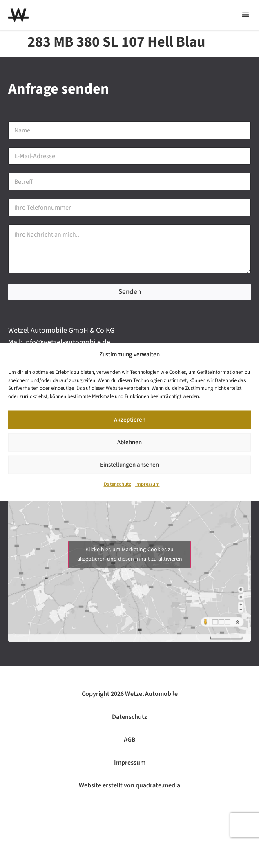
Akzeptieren (129, 420)
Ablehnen (129, 442)
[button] (245, 14)
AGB (130, 739)
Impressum (147, 484)
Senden (129, 292)
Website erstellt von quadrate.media (129, 785)
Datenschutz (117, 484)
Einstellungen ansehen (129, 465)
